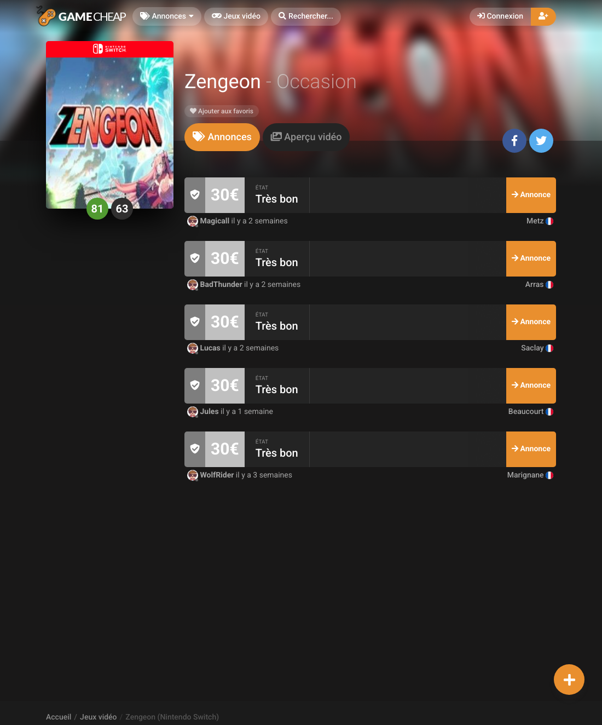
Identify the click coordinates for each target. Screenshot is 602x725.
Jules (204, 411)
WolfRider (211, 475)
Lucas (204, 348)
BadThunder (215, 284)
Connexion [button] (500, 16)
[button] (306, 17)
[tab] (222, 137)
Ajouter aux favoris (221, 111)
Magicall (209, 221)
